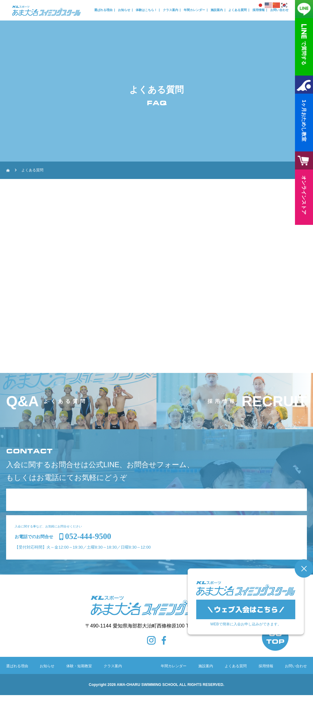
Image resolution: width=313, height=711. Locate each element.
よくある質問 (237, 10)
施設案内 (217, 10)
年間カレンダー (194, 10)
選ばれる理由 (103, 10)
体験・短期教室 (79, 682)
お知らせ (124, 10)
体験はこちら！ (146, 10)
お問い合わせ (279, 10)
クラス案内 (170, 10)
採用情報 (258, 10)
